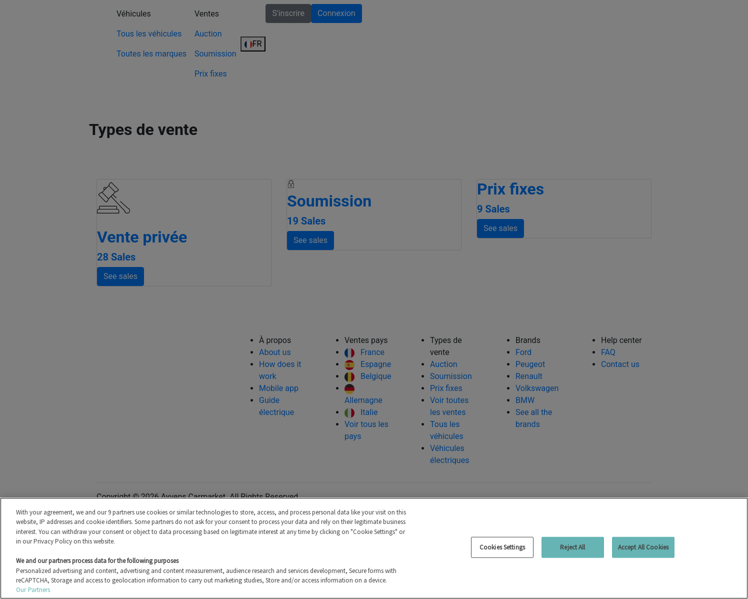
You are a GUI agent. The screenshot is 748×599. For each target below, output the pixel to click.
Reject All (572, 547)
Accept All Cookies (643, 547)
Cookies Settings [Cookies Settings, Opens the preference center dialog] (502, 547)
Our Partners (33, 590)
